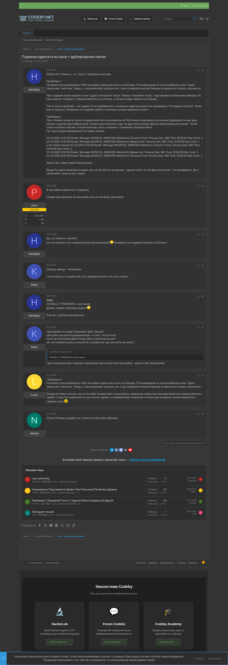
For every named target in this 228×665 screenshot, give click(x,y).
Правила (153, 562)
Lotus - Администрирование (65, 482)
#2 (203, 186)
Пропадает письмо (43, 511)
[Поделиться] (198, 70)
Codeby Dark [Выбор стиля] (35, 562)
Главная (192, 562)
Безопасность (167, 562)
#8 (203, 414)
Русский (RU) (52, 562)
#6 (203, 328)
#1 (203, 70)
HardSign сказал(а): (58, 352)
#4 (203, 265)
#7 (203, 375)
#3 (203, 234)
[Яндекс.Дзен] (125, 450)
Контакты (141, 562)
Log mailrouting (40, 478)
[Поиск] (180, 19)
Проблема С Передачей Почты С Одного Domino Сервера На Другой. (73, 500)
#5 (203, 296)
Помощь (181, 562)
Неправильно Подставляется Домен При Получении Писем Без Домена (74, 489)
